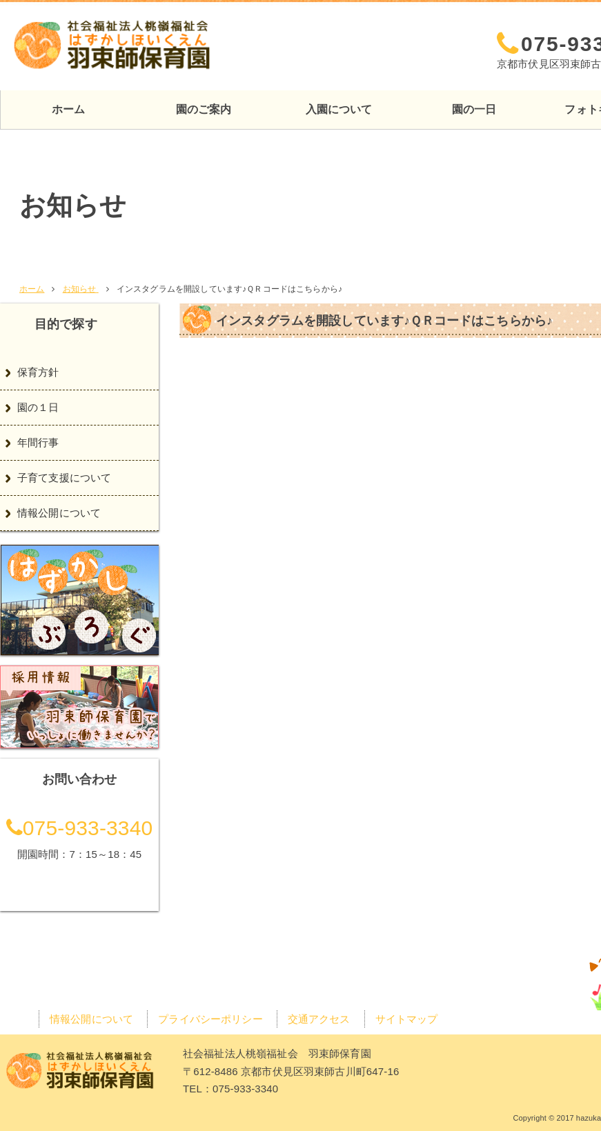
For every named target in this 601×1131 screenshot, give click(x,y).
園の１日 (38, 407)
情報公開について (59, 513)
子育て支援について (64, 477)
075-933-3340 (79, 828)
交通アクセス (523, 15)
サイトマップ (406, 1019)
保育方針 (38, 372)
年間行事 (38, 442)
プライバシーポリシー (210, 1019)
